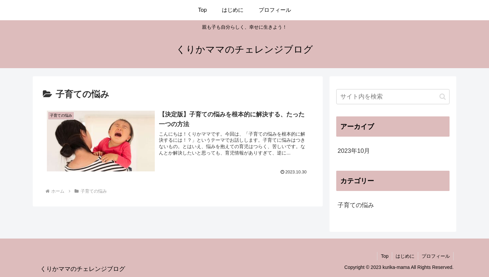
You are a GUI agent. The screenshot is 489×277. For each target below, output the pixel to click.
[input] (393, 96)
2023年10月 (354, 150)
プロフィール (436, 256)
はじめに (405, 256)
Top (385, 256)
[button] (443, 97)
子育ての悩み (356, 205)
